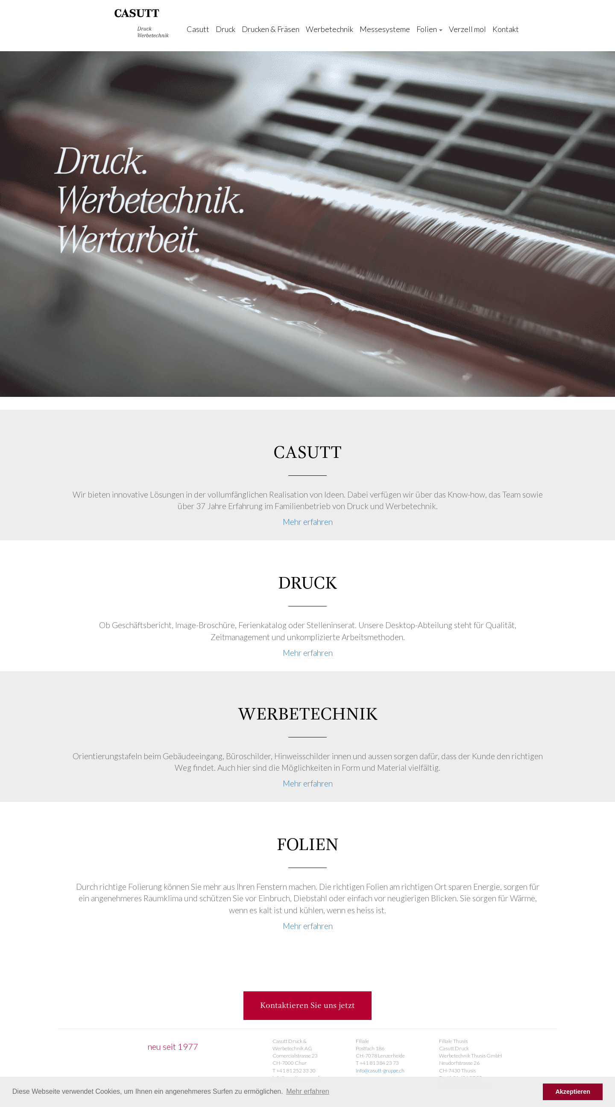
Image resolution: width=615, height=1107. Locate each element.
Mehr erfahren (308, 522)
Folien (429, 29)
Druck (225, 29)
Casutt (198, 29)
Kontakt (505, 29)
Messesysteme (385, 29)
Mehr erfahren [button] (307, 1091)
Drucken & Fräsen (270, 29)
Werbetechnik (329, 29)
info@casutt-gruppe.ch (380, 1070)
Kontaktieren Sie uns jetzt (307, 1006)
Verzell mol (467, 29)
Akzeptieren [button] (572, 1091)
